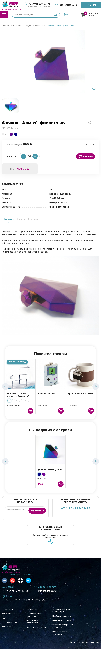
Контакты (6, 627)
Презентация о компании (20, 573)
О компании (7, 609)
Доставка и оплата (10, 622)
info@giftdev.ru (55, 590)
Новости (6, 618)
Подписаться (36, 510)
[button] (35, 156)
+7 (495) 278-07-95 (75, 509)
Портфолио (32, 609)
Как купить (7, 614)
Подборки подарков (61, 616)
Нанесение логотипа (61, 620)
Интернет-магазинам (37, 627)
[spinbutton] (29, 156)
